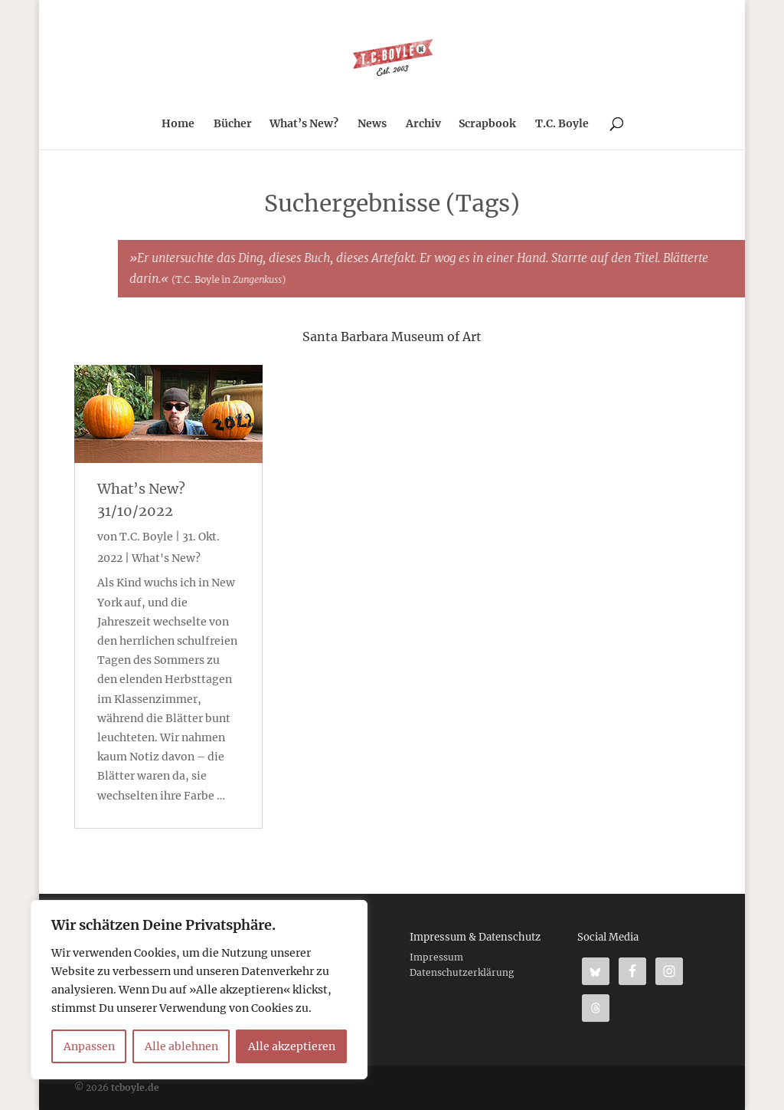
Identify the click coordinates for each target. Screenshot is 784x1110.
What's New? (166, 558)
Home (178, 124)
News (372, 124)
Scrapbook (487, 124)
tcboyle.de (135, 1087)
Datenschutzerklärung (462, 972)
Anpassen (89, 1046)
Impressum (436, 957)
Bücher (233, 124)
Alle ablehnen (181, 1046)
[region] (199, 989)
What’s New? (304, 124)
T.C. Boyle (562, 124)
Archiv (423, 124)
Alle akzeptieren (291, 1046)
